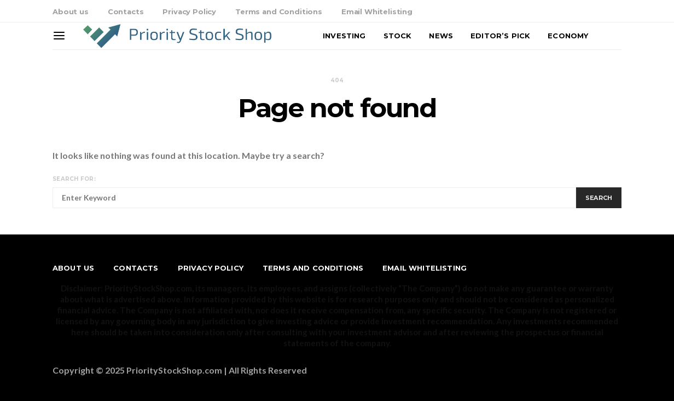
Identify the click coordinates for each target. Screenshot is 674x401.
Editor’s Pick (500, 35)
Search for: (74, 178)
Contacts (126, 11)
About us (71, 11)
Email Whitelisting (376, 11)
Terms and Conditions (278, 11)
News (441, 35)
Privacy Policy (189, 11)
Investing (344, 35)
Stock (398, 35)
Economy (568, 35)
